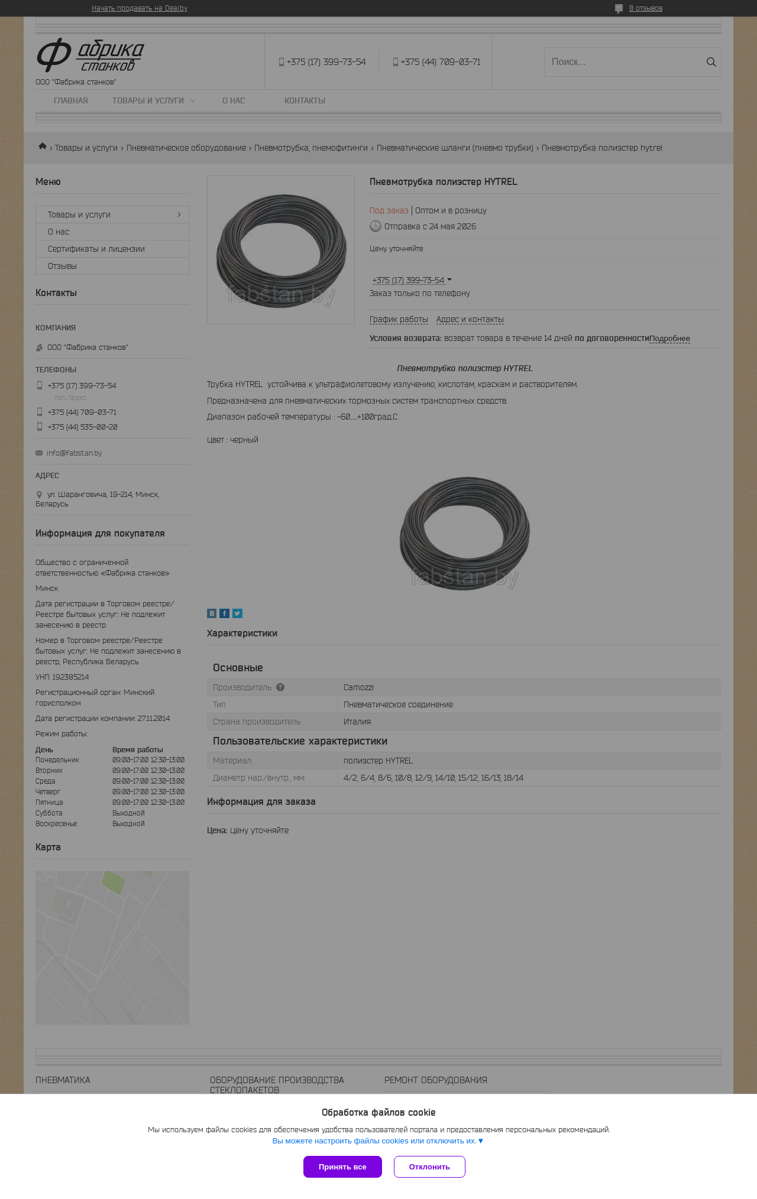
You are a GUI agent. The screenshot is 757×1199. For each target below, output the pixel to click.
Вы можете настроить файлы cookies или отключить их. (374, 1140)
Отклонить (429, 1166)
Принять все (343, 1166)
